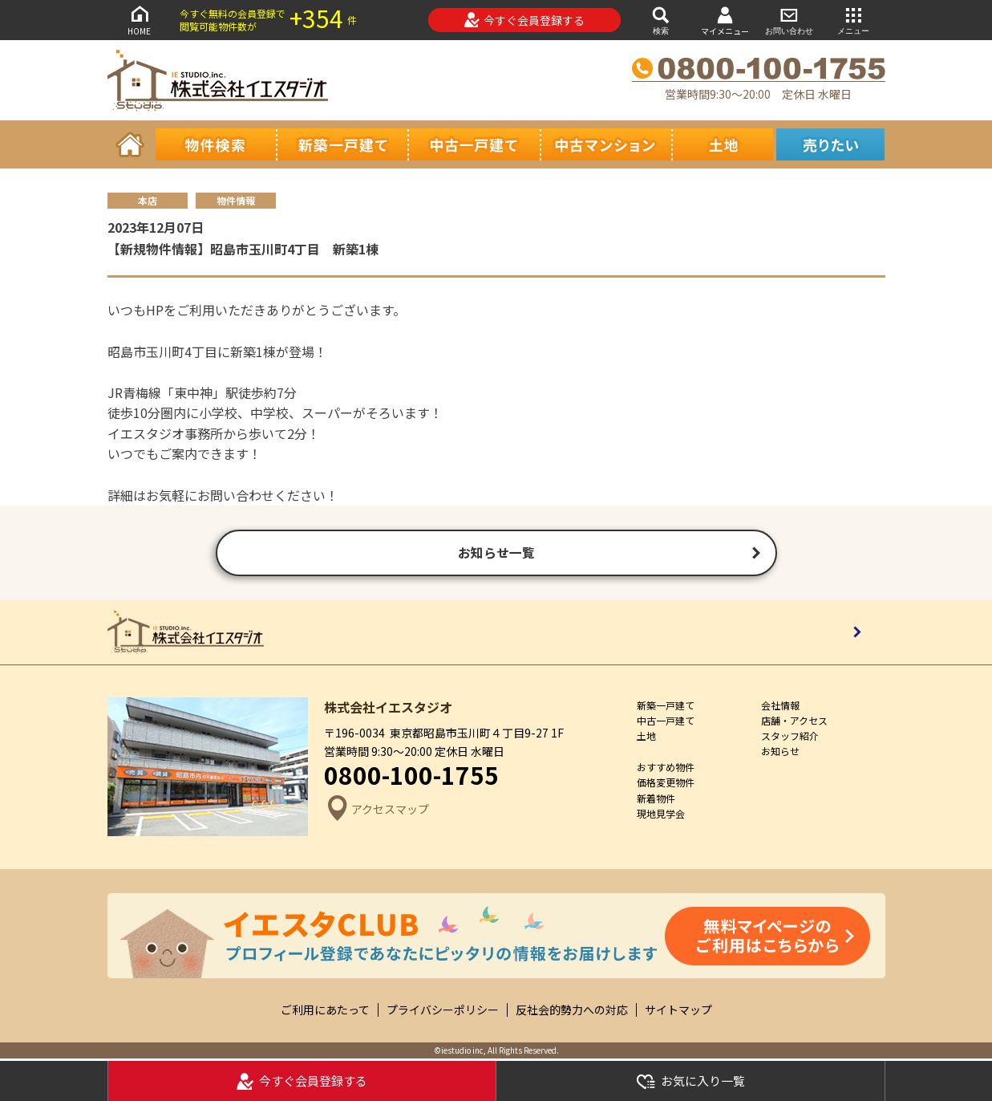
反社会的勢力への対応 (572, 1012)
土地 (646, 738)
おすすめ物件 (665, 769)
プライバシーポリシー (443, 1012)
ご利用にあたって (325, 1012)
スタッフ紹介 (790, 738)
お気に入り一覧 (690, 1081)
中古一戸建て (665, 722)
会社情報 (780, 706)
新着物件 (656, 799)
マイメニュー (725, 20)
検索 (661, 19)
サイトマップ (678, 1012)
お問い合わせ (789, 19)
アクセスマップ (376, 811)
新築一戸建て (665, 706)
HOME (139, 19)
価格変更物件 (665, 784)
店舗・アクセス (794, 722)
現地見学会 (661, 815)
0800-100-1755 (411, 776)
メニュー (853, 19)
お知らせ (780, 753)
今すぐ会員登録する (524, 20)
